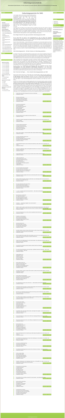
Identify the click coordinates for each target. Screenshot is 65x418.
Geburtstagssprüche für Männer (6, 38)
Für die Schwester (5, 85)
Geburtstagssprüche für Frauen (6, 40)
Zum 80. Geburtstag (5, 73)
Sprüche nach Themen (6, 30)
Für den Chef (4, 78)
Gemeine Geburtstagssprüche (5, 35)
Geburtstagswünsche (6, 25)
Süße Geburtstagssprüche (6, 45)
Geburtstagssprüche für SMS (7, 48)
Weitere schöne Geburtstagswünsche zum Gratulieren (57, 32)
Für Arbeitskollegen (5, 77)
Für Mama (4, 81)
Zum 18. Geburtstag (5, 63)
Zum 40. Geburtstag (5, 67)
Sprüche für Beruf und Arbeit (6, 75)
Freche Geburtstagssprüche (7, 33)
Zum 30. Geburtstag (5, 66)
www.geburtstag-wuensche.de (58, 29)
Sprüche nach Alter (5, 62)
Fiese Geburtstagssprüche (6, 31)
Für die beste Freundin (6, 90)
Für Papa (3, 82)
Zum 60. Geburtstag (5, 70)
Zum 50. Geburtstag (5, 69)
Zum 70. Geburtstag (5, 71)
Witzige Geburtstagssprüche (7, 51)
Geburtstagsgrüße (5, 29)
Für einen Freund (5, 89)
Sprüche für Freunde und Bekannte (6, 87)
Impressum (56, 21)
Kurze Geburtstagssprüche (6, 47)
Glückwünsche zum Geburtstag (5, 27)
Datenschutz (56, 23)
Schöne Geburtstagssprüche (7, 44)
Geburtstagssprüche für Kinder (6, 42)
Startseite (3, 22)
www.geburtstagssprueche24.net (58, 27)
